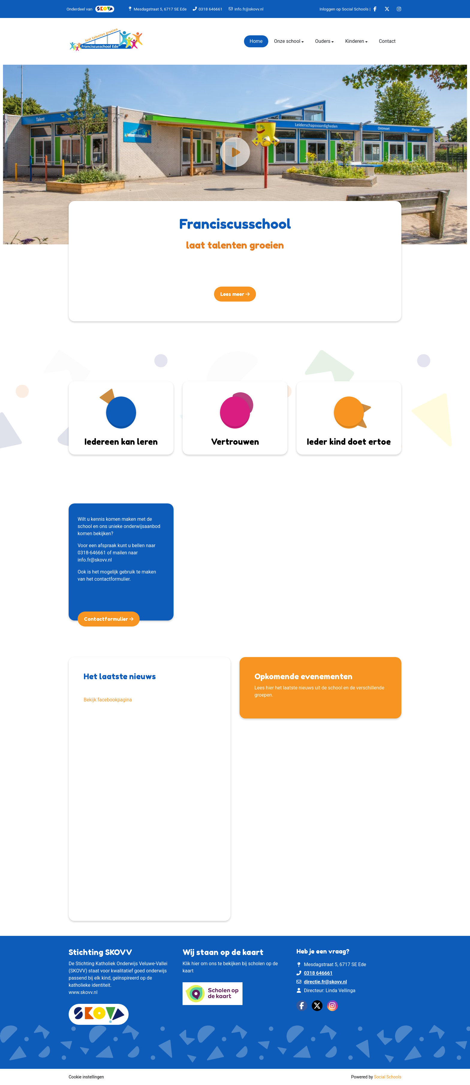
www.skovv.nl (83, 992)
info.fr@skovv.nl (248, 9)
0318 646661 (210, 9)
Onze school (288, 41)
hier (196, 963)
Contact (387, 41)
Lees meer (232, 294)
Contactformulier (106, 619)
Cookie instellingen (86, 1077)
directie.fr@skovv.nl (325, 982)
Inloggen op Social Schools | (345, 9)
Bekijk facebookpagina (108, 700)
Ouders (323, 41)
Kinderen (355, 41)
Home (256, 41)
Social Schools (387, 1077)
